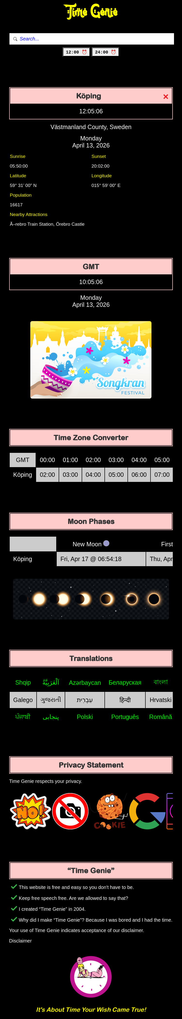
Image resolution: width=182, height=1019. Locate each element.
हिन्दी (125, 700)
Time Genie (91, 12)
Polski (85, 716)
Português (125, 716)
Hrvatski (161, 699)
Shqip (23, 682)
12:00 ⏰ (76, 52)
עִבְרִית (85, 699)
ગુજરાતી (50, 699)
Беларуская (125, 682)
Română (160, 716)
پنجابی (51, 716)
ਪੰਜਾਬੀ (23, 716)
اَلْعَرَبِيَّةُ (50, 682)
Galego (23, 699)
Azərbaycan (85, 682)
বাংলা (161, 682)
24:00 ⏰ (105, 52)
